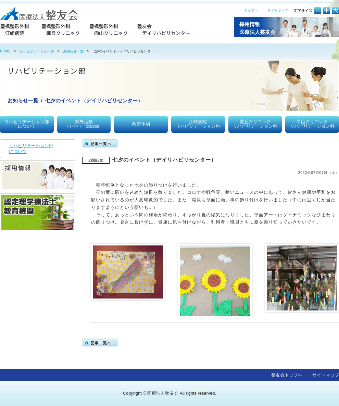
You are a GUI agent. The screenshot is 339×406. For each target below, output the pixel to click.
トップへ (251, 10)
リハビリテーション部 (37, 51)
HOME (5, 51)
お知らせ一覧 (73, 51)
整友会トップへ (286, 375)
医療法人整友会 (162, 393)
